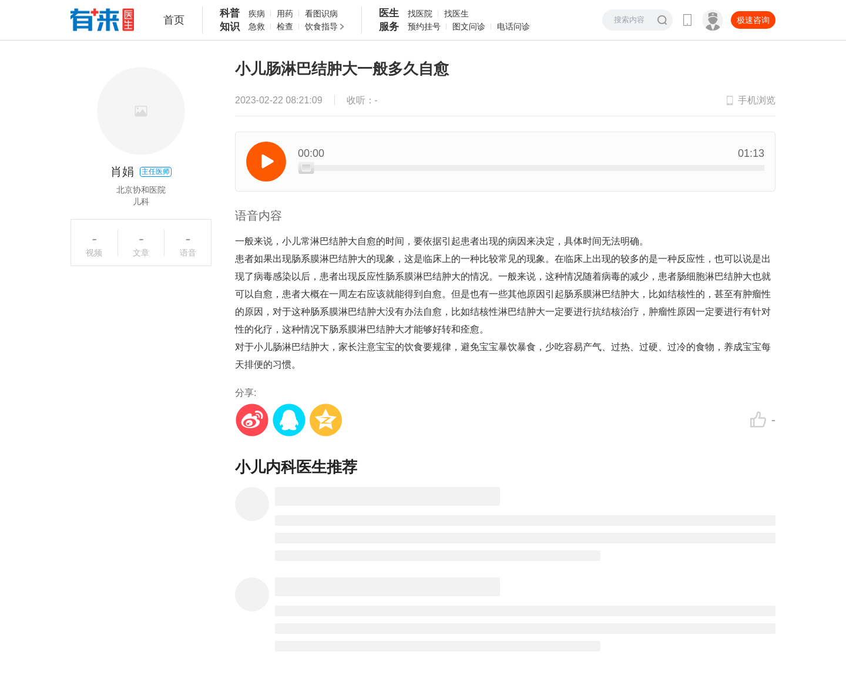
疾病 (257, 13)
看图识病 (321, 13)
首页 (173, 20)
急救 (257, 26)
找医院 (420, 13)
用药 (285, 13)
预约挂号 (424, 26)
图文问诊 (468, 26)
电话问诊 (513, 26)
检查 (285, 26)
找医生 (456, 13)
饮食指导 (321, 26)
